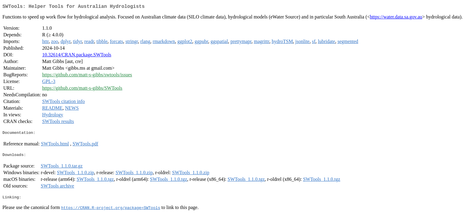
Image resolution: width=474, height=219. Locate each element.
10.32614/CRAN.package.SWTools (76, 55)
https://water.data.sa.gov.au (396, 18)
